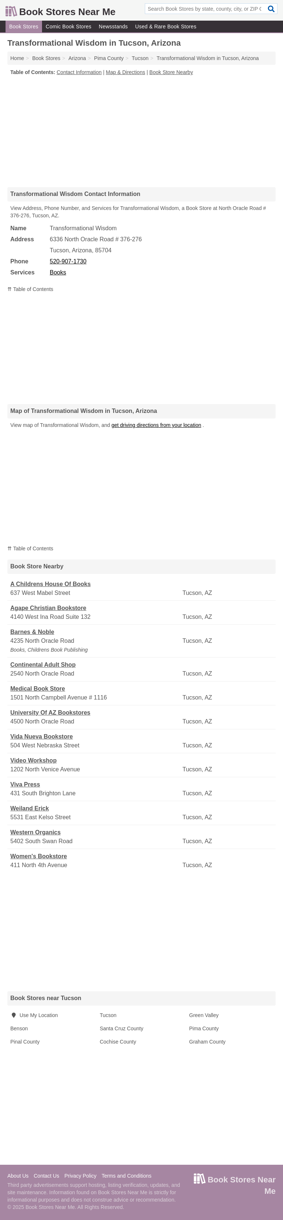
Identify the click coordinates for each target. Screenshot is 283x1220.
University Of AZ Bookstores (50, 712)
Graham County (207, 1042)
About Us (18, 1176)
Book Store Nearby (171, 72)
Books (58, 272)
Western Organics (35, 832)
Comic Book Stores (68, 26)
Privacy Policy (80, 1176)
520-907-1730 (68, 261)
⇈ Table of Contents (30, 289)
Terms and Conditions (126, 1176)
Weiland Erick (29, 808)
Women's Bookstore (38, 856)
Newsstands (113, 26)
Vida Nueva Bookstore (41, 736)
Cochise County (118, 1042)
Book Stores (23, 26)
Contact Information (79, 72)
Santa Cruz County (121, 1028)
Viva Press (25, 784)
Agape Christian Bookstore (48, 608)
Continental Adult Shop (43, 665)
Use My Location (34, 1015)
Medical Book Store (37, 689)
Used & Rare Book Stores (165, 26)
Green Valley (204, 1015)
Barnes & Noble (32, 632)
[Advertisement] (141, 131)
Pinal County (24, 1042)
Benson (19, 1028)
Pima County (204, 1028)
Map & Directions (125, 72)
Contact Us (46, 1176)
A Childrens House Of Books (50, 584)
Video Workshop (33, 760)
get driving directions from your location (156, 425)
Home (17, 58)
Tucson (108, 1015)
